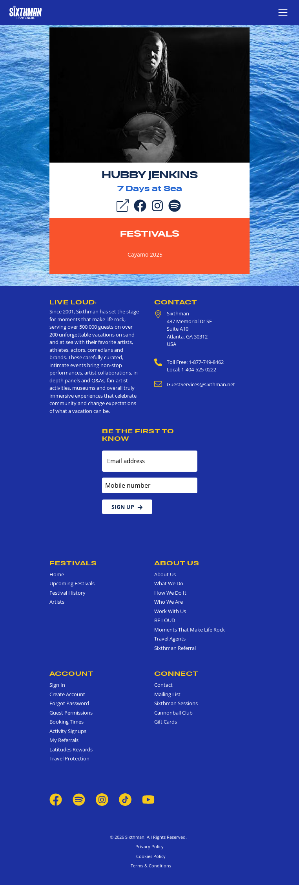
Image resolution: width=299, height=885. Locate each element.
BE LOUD (164, 620)
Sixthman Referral (175, 648)
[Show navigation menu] (283, 12)
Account (71, 673)
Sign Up (127, 507)
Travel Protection (69, 758)
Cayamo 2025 (145, 254)
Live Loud (73, 302)
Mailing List (167, 694)
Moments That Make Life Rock (189, 629)
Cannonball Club (173, 712)
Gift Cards (165, 721)
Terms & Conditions (149, 866)
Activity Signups (67, 731)
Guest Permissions (71, 712)
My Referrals (63, 740)
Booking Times (66, 721)
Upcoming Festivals (72, 583)
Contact (175, 302)
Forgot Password (69, 703)
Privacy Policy (149, 846)
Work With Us (170, 611)
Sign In (57, 684)
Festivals (149, 233)
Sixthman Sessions (176, 703)
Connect (176, 673)
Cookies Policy (150, 856)
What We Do (168, 583)
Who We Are (168, 601)
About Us (176, 563)
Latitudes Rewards (71, 749)
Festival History (67, 592)
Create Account (67, 694)
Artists (56, 601)
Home (56, 574)
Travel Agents (170, 638)
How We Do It (170, 592)
